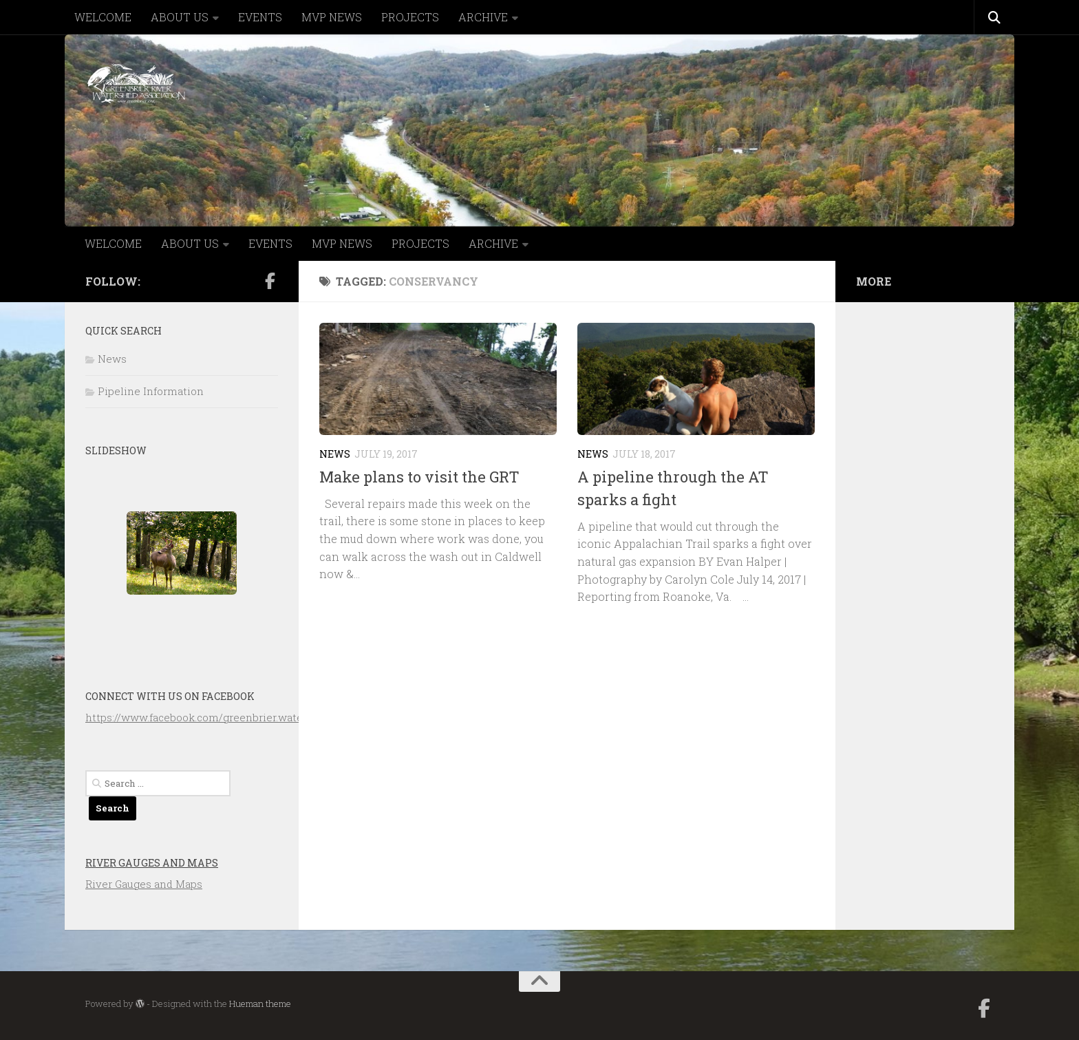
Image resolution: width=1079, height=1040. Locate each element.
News (334, 453)
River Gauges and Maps (151, 862)
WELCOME (102, 17)
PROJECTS (410, 17)
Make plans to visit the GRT (419, 477)
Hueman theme (260, 1003)
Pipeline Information (151, 391)
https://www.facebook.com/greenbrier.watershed (208, 717)
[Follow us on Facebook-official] (269, 281)
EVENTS (260, 17)
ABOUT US (180, 17)
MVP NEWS (331, 17)
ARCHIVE (483, 17)
